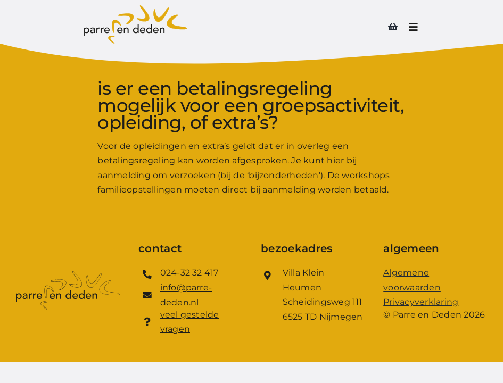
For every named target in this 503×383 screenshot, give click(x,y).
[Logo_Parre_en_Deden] (135, 9)
